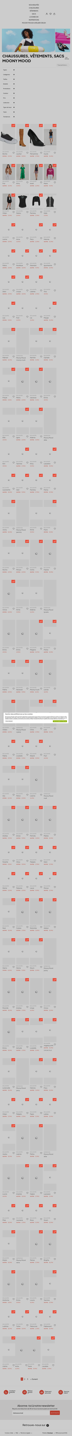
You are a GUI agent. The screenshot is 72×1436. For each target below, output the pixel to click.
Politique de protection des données (57, 718)
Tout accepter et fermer (59, 721)
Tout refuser (9, 721)
